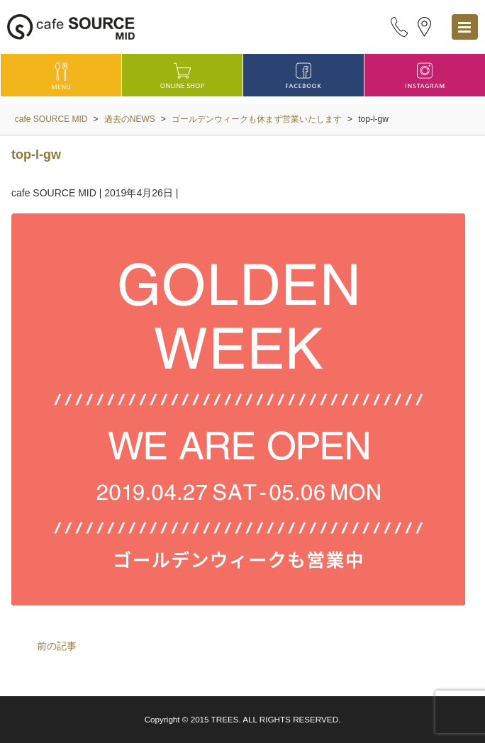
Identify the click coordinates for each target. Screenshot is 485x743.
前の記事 (57, 646)
